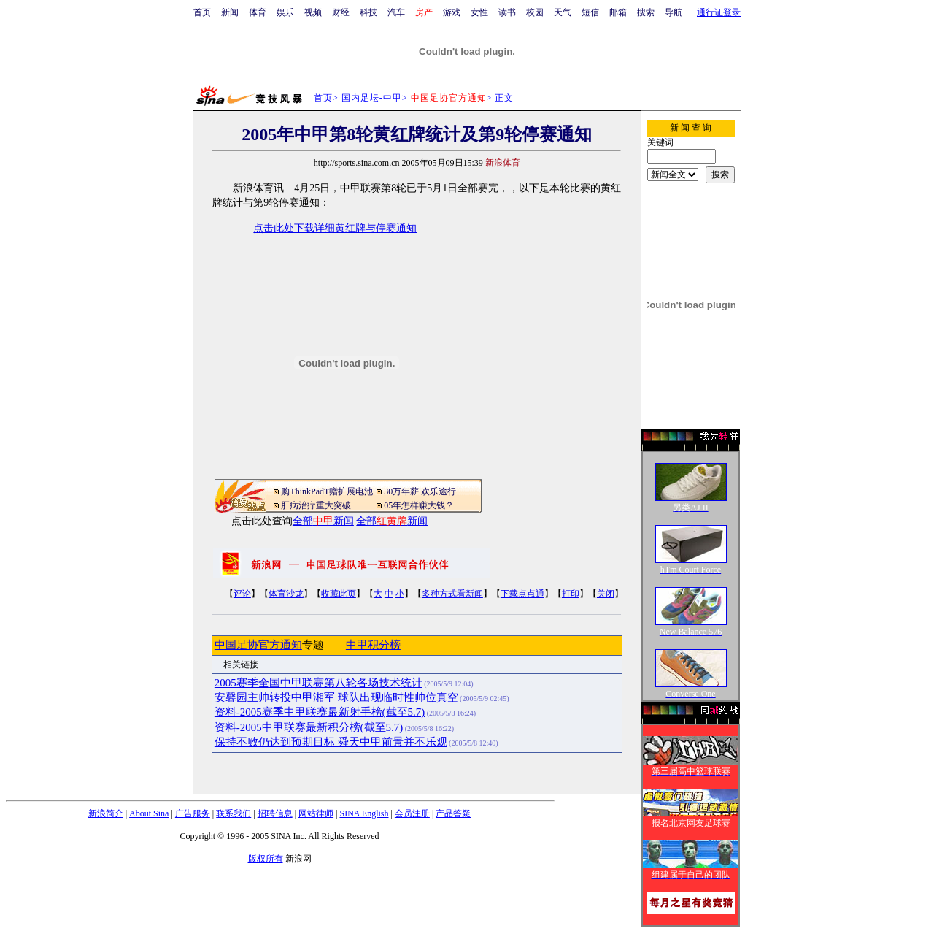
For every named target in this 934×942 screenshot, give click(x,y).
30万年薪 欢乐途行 (420, 491)
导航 (673, 12)
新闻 (230, 12)
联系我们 (233, 813)
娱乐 (285, 12)
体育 (257, 12)
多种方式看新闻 (452, 594)
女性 (479, 12)
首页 (202, 12)
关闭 (605, 594)
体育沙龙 (286, 594)
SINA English (363, 813)
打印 (570, 594)
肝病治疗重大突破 (316, 505)
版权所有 (265, 859)
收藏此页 (338, 594)
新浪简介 (105, 813)
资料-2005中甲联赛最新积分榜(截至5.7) (309, 727)
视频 (313, 12)
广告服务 (192, 813)
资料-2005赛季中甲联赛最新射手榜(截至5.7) (320, 712)
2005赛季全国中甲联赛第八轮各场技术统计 (318, 683)
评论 (242, 594)
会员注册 (412, 813)
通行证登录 (719, 12)
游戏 (451, 12)
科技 (368, 12)
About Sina (149, 813)
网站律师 (315, 813)
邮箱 (618, 12)
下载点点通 (522, 594)
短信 (590, 12)
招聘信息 (275, 813)
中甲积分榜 (373, 645)
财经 (341, 12)
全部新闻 (323, 521)
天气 (562, 12)
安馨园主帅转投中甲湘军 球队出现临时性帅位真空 (336, 697)
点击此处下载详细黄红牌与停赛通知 (335, 228)
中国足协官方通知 (258, 645)
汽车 (396, 12)
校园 (535, 12)
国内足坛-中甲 (371, 98)
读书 (507, 12)
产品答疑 (453, 813)
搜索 (646, 12)
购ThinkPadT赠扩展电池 (327, 491)
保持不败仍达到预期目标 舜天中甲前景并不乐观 (331, 742)
